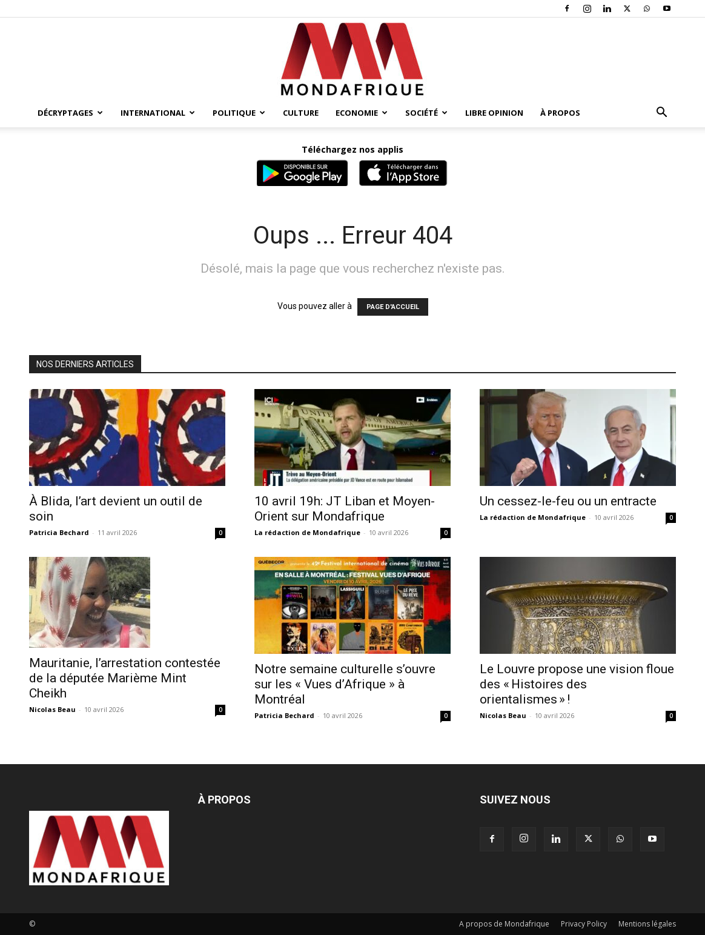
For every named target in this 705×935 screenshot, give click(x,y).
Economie (362, 112)
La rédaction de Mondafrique (307, 532)
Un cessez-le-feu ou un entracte (568, 501)
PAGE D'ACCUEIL (392, 307)
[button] (661, 113)
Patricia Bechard (59, 532)
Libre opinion (494, 112)
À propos (560, 112)
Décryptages (70, 112)
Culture (301, 112)
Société (426, 112)
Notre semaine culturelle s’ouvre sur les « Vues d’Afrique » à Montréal (344, 684)
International (158, 112)
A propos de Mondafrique (504, 924)
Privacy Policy (584, 924)
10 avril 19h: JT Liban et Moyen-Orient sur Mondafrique (344, 509)
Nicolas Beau (52, 709)
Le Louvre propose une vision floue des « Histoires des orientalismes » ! (577, 684)
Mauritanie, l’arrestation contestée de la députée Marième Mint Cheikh (124, 678)
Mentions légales (647, 924)
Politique (239, 112)
